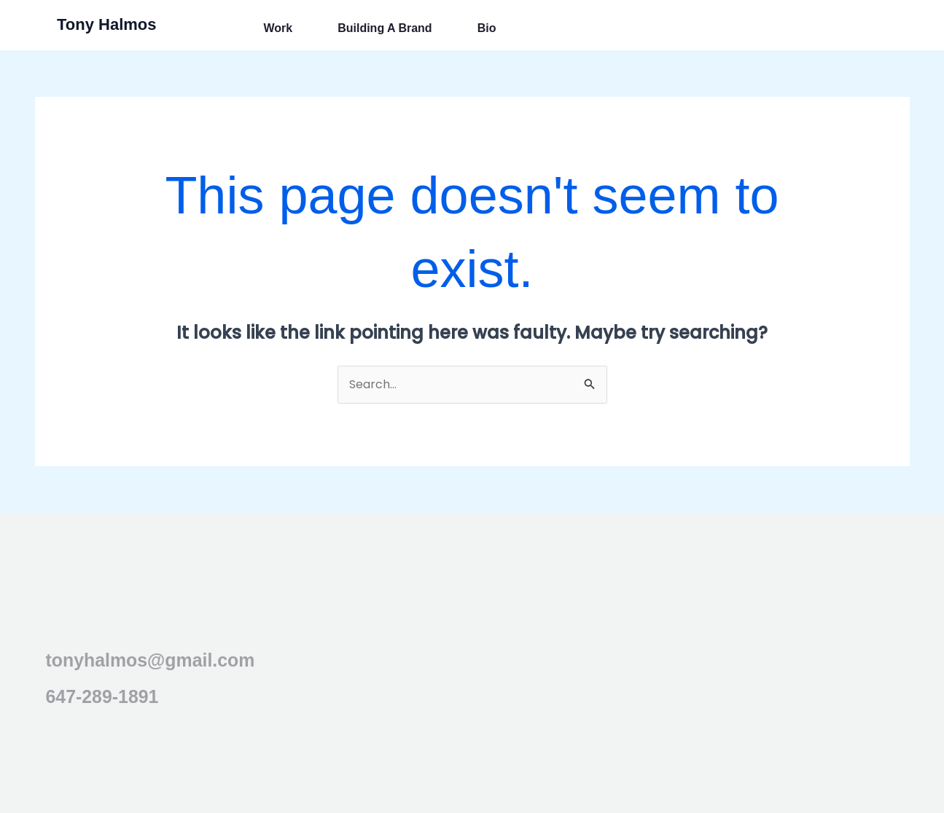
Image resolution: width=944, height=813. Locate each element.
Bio (486, 28)
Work (277, 28)
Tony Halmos (107, 24)
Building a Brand (385, 28)
